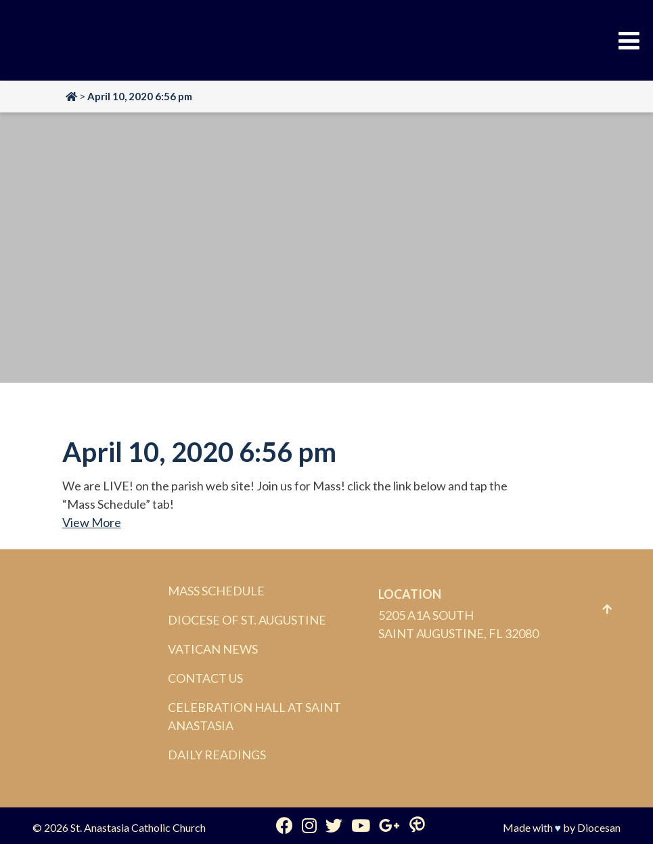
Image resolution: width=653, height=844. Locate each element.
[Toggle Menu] (629, 40)
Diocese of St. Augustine (247, 619)
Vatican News (213, 648)
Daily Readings (217, 754)
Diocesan (599, 827)
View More (91, 522)
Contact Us (205, 678)
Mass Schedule (216, 590)
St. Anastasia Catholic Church (138, 827)
